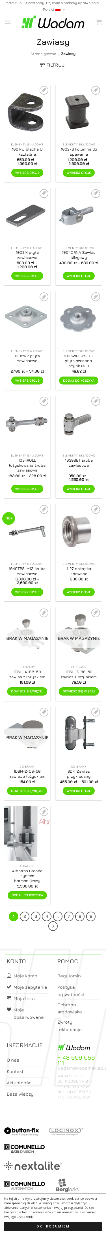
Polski (54, 9)
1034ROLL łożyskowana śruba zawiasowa (27, 465)
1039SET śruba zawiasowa (79, 463)
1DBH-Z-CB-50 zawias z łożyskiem (27, 774)
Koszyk (67, 1224)
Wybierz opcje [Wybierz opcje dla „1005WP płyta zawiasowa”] (27, 380)
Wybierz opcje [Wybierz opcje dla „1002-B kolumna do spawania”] (79, 172)
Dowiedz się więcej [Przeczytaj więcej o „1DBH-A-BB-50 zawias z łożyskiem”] (27, 691)
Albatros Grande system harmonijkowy (27, 876)
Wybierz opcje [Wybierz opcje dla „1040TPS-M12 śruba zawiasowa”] (27, 592)
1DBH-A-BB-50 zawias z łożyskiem (27, 674)
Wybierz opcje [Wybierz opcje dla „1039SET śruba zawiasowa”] (79, 489)
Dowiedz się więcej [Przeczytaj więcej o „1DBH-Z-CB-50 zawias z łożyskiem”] (27, 791)
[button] (7, 22)
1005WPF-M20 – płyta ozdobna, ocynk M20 (79, 361)
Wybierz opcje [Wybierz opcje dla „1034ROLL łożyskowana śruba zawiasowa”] (27, 489)
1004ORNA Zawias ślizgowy (79, 255)
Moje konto (44, 1224)
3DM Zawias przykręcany (79, 774)
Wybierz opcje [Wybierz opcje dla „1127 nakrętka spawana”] (79, 592)
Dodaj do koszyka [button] (78, 380)
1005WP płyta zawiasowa (27, 358)
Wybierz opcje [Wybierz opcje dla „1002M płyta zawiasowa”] (27, 276)
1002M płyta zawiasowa (27, 255)
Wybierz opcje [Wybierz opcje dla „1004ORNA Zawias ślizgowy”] (79, 276)
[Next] (53, 926)
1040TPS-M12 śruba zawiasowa (27, 571)
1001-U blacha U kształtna (27, 152)
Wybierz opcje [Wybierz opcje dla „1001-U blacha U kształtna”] (27, 172)
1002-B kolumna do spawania (79, 152)
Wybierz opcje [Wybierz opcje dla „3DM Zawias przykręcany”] (79, 791)
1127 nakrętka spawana (79, 571)
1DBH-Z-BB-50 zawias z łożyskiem (79, 674)
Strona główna (43, 54)
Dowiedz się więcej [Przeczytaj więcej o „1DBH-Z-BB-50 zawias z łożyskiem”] (79, 691)
